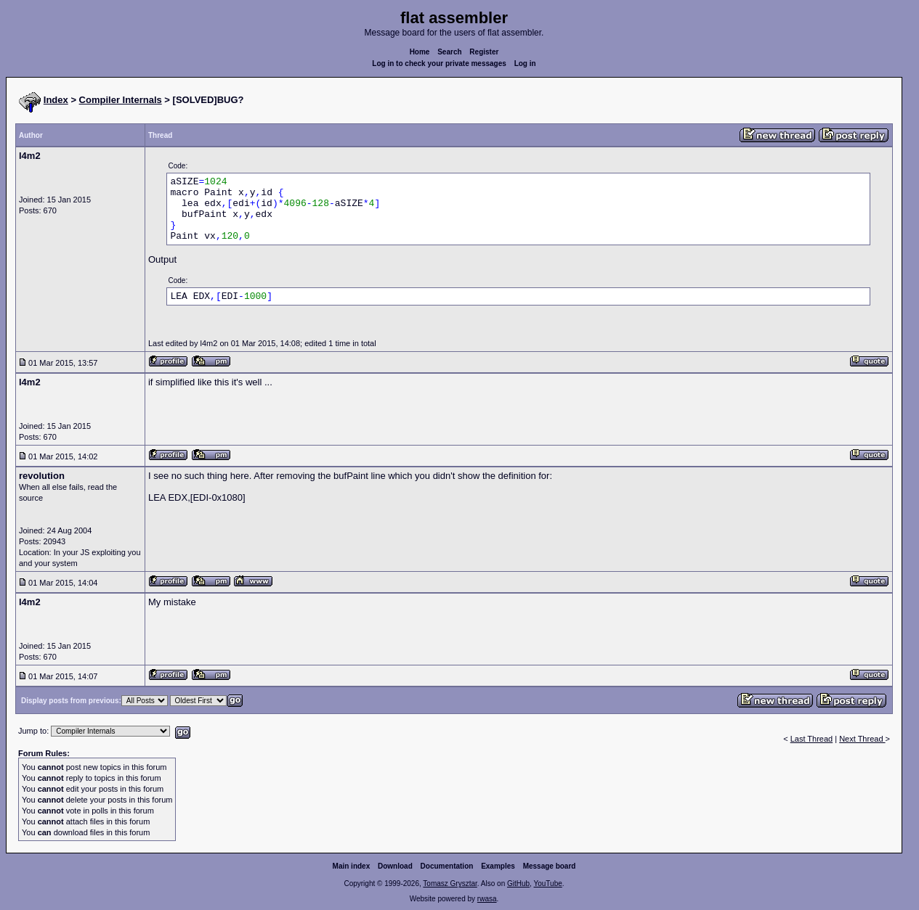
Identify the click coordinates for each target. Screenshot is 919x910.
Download (395, 866)
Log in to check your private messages (439, 63)
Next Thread (862, 738)
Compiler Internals (120, 99)
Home (420, 52)
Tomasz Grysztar (450, 884)
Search (449, 52)
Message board (549, 866)
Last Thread (811, 738)
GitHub (518, 884)
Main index (352, 866)
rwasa (487, 899)
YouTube (547, 884)
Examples (498, 866)
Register (483, 52)
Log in (525, 63)
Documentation (447, 866)
